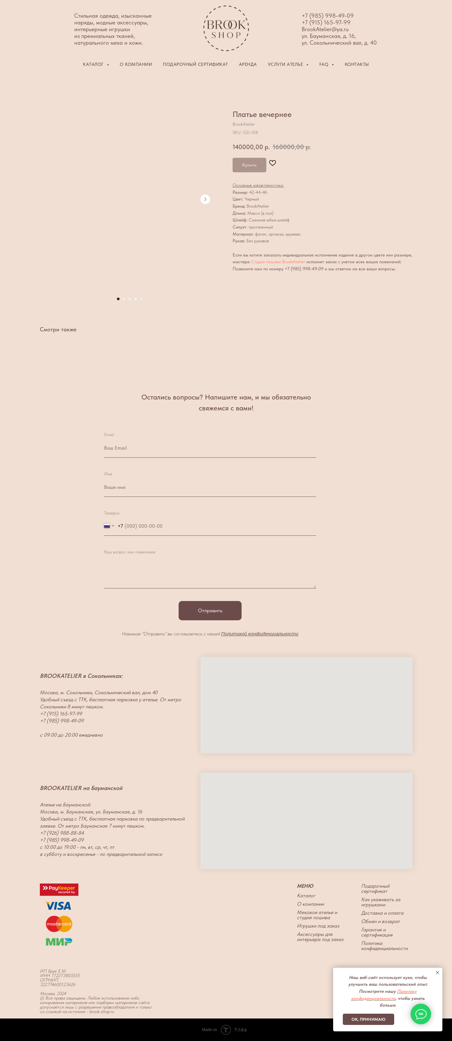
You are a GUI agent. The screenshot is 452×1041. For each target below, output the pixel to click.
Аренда (248, 64)
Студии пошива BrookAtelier (278, 261)
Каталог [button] (94, 64)
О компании (136, 64)
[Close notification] (437, 972)
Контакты (357, 64)
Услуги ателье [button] (286, 64)
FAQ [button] (324, 64)
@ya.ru (340, 29)
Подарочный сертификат (195, 64)
